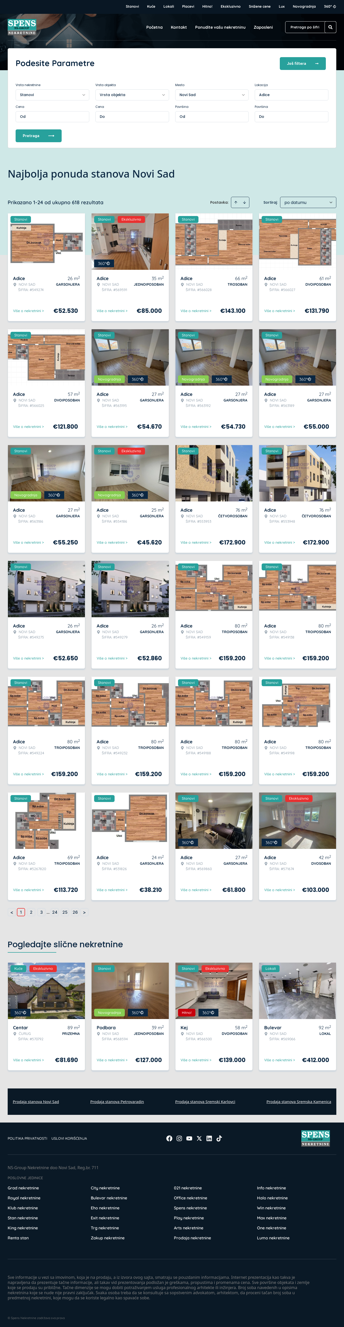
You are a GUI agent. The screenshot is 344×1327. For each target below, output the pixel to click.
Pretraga (38, 134)
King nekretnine (23, 1226)
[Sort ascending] (236, 201)
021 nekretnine (188, 1186)
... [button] (48, 911)
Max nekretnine (271, 1216)
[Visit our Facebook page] (169, 1137)
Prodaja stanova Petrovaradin (117, 1100)
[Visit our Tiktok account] (219, 1137)
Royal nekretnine (24, 1196)
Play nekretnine (189, 1216)
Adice (264, 93)
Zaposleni (263, 27)
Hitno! (207, 6)
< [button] (11, 911)
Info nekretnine (271, 1186)
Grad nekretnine (23, 1186)
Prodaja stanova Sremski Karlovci (205, 1100)
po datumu (295, 201)
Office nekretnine (190, 1196)
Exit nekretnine (105, 1216)
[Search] (330, 27)
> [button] (84, 911)
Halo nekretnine (272, 1196)
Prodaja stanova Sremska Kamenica (299, 1100)
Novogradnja (304, 6)
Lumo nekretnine (273, 1236)
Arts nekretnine (188, 1226)
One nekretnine (271, 1226)
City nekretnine (105, 1186)
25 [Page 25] (65, 911)
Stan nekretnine (23, 1216)
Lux (282, 6)
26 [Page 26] (75, 911)
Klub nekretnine (23, 1206)
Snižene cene (260, 6)
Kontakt (179, 27)
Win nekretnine (271, 1206)
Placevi (188, 6)
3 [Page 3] (41, 911)
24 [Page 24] (54, 911)
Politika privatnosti (27, 1137)
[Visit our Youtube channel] (189, 1137)
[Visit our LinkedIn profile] (209, 1137)
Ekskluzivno (231, 6)
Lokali (168, 6)
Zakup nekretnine (108, 1236)
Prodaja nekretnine (192, 1236)
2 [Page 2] (31, 911)
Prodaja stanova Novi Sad (36, 1100)
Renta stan (18, 1236)
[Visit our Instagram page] (179, 1137)
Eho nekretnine (105, 1206)
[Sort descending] (244, 201)
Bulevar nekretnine (109, 1196)
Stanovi (132, 6)
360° (330, 6)
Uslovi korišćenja (69, 1137)
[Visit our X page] (199, 1137)
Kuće (151, 6)
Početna (154, 27)
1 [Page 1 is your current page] (21, 911)
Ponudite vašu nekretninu (220, 27)
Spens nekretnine (190, 1206)
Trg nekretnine (105, 1226)
